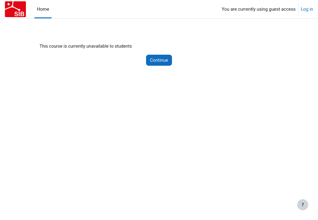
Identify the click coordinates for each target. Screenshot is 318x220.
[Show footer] (302, 204)
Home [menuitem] (43, 9)
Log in (307, 9)
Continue (159, 60)
